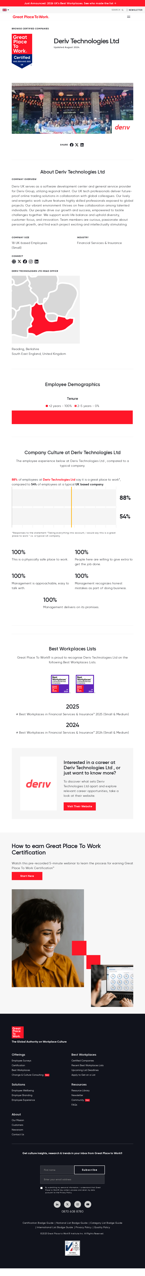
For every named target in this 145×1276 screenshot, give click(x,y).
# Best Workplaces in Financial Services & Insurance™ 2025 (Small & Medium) (72, 714)
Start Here (27, 876)
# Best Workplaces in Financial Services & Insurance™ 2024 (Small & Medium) (72, 732)
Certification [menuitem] (18, 1065)
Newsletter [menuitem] (77, 1095)
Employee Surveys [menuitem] (21, 1060)
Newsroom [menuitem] (17, 1129)
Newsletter (135, 10)
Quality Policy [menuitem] (102, 1227)
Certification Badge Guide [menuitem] (38, 1223)
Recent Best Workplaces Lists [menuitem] (87, 1065)
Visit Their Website (79, 806)
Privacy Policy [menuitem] (83, 1227)
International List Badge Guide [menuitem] (55, 1227)
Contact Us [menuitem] (18, 1134)
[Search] (118, 9)
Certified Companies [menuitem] (82, 1060)
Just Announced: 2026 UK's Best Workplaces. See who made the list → (70, 3)
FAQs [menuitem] (74, 1104)
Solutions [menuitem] (18, 1084)
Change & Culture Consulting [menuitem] (30, 1074)
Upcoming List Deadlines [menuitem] (85, 1070)
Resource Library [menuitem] (80, 1090)
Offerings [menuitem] (18, 1054)
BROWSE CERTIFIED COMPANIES (30, 28)
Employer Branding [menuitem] (22, 1095)
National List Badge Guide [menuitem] (72, 1223)
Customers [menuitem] (17, 1125)
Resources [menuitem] (79, 1084)
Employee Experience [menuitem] (23, 1100)
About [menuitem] (16, 1114)
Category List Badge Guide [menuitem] (106, 1223)
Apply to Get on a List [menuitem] (83, 1074)
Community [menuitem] (80, 1100)
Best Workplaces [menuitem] (21, 1070)
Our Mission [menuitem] (18, 1120)
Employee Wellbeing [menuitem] (23, 1090)
